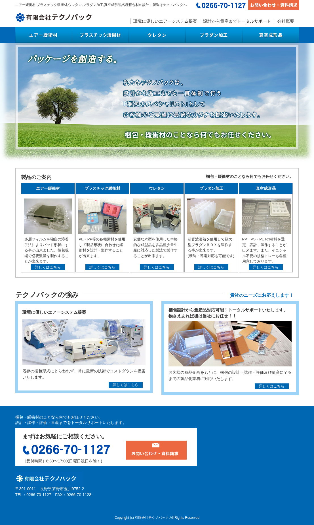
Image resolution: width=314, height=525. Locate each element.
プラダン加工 (214, 35)
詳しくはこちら (48, 267)
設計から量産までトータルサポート (237, 21)
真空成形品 (270, 35)
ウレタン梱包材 (157, 35)
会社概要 (285, 21)
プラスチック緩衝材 (100, 35)
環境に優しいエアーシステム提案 (165, 21)
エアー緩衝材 (43, 35)
